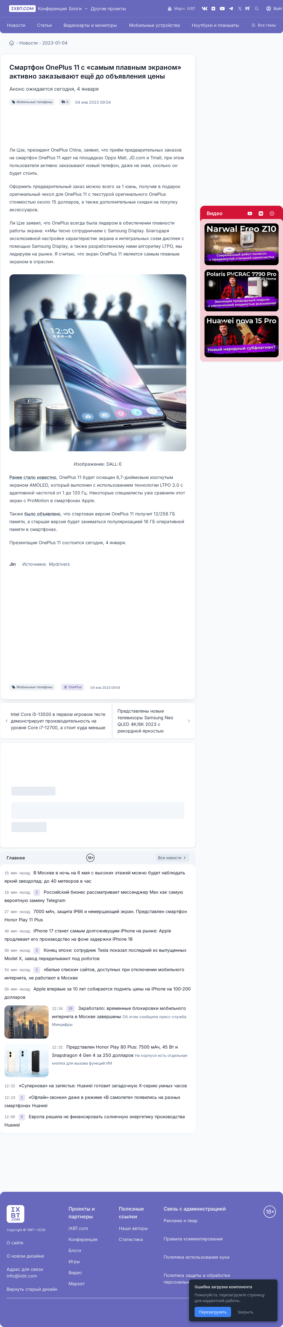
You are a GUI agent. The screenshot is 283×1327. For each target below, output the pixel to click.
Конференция (52, 8)
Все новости (172, 857)
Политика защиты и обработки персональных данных (197, 1279)
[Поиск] (256, 8)
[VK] (204, 8)
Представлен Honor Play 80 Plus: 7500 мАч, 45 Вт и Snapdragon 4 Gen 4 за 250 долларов (119, 1054)
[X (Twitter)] (240, 8)
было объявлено (42, 514)
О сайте (15, 1242)
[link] (37, 892)
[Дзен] (213, 8)
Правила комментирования (193, 1239)
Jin (12, 564)
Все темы (263, 25)
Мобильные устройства (154, 25)
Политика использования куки (196, 1257)
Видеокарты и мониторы (90, 25)
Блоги (75, 8)
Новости (16, 25)
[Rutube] (248, 8)
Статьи (44, 25)
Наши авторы (133, 1228)
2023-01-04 (54, 43)
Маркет (77, 1283)
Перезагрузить (213, 1312)
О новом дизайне (25, 1256)
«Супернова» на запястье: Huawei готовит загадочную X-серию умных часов (103, 1085)
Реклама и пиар (181, 1220)
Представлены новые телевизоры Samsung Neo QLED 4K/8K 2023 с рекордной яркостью (154, 721)
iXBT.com (78, 1228)
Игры (74, 1261)
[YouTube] (222, 8)
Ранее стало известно (32, 477)
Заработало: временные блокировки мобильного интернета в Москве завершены (119, 1016)
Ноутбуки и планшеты (215, 25)
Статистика (131, 1239)
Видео (214, 213)
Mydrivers (59, 564)
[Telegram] (231, 8)
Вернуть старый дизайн (32, 1289)
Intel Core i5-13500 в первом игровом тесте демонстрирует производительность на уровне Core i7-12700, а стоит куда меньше (55, 720)
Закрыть (245, 1312)
